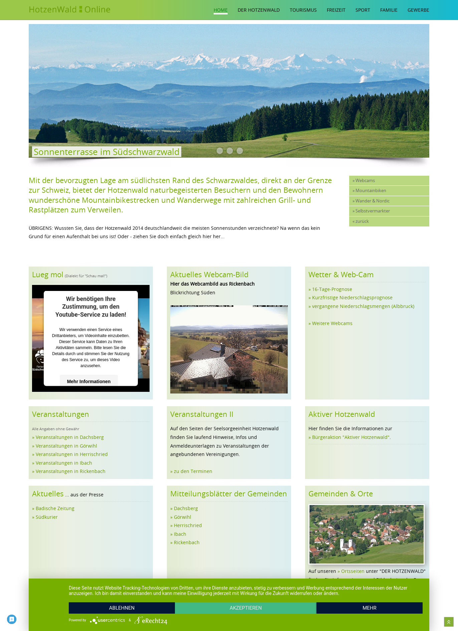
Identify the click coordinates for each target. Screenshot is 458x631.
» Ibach (178, 534)
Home (221, 10)
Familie (389, 10)
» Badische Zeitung (53, 508)
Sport (363, 10)
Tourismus (303, 10)
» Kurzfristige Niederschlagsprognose (350, 297)
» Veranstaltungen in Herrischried (70, 454)
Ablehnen (122, 608)
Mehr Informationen (89, 381)
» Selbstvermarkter (371, 211)
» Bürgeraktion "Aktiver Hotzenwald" (349, 437)
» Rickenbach (185, 542)
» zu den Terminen (191, 471)
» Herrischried (186, 525)
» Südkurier (45, 517)
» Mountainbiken (369, 190)
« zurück (361, 221)
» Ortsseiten (351, 571)
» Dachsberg (184, 508)
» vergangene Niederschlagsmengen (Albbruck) (361, 306)
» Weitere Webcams (330, 323)
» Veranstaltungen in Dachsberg (68, 437)
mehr (370, 608)
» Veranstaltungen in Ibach (62, 463)
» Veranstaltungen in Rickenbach (68, 471)
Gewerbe (418, 10)
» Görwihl (180, 517)
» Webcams (364, 180)
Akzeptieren (246, 608)
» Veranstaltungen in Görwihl (64, 446)
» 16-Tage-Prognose (330, 289)
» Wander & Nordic (371, 201)
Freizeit (336, 10)
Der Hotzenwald (259, 10)
